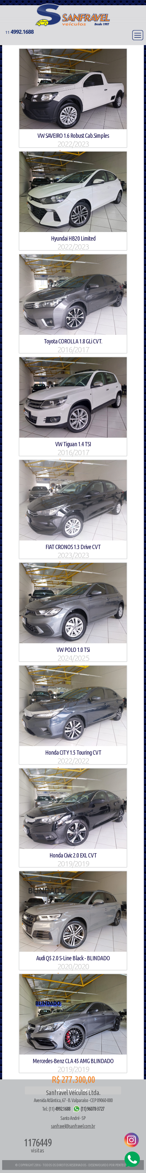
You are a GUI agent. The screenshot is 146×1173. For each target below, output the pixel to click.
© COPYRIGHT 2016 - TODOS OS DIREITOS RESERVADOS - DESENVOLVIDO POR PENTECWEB (73, 1165)
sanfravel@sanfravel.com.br (73, 1126)
